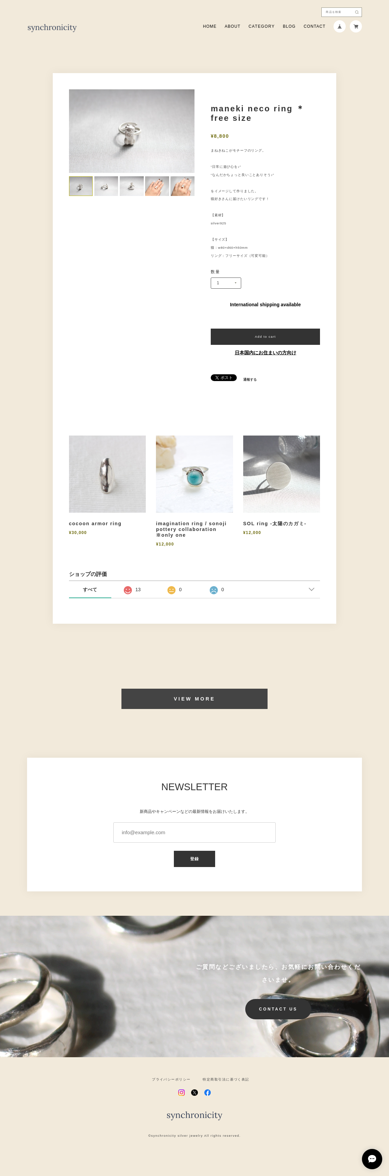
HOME (209, 26)
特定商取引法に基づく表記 (226, 1079)
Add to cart (265, 336)
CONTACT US (278, 1009)
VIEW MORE (194, 699)
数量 (215, 272)
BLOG (289, 26)
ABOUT (233, 26)
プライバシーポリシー (171, 1079)
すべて (90, 589)
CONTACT (315, 26)
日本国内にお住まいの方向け (265, 352)
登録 (194, 859)
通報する (250, 379)
